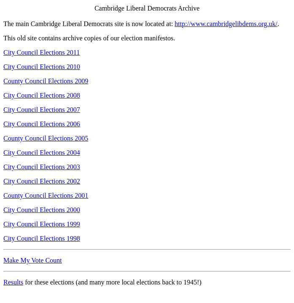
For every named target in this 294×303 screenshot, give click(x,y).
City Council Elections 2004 (41, 152)
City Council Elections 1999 (41, 224)
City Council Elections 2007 (41, 109)
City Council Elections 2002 (41, 181)
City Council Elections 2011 (41, 52)
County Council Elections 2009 (45, 81)
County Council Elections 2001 (45, 195)
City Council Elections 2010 (41, 66)
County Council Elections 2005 (45, 138)
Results (13, 282)
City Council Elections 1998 (41, 238)
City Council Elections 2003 (41, 166)
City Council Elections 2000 (41, 209)
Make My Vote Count (32, 260)
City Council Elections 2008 (41, 95)
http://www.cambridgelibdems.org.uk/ (226, 23)
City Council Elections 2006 (41, 124)
